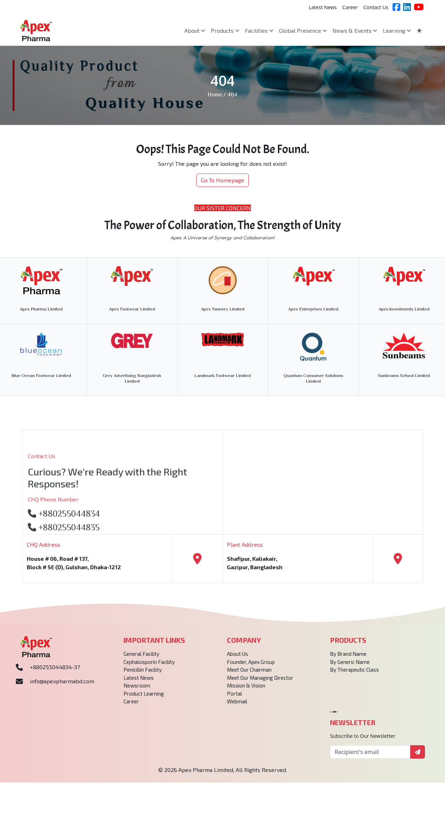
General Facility (141, 657)
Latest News (323, 7)
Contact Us (375, 7)
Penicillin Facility (142, 673)
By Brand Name (348, 657)
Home (215, 95)
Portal (234, 697)
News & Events (354, 30)
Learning (397, 30)
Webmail (237, 705)
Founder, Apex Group (251, 665)
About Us (237, 657)
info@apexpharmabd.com (62, 684)
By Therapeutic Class (354, 673)
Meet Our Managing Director (260, 681)
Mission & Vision (246, 689)
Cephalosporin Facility (149, 665)
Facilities (259, 30)
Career (350, 7)
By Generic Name (350, 665)
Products (225, 30)
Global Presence (303, 30)
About (194, 30)
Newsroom (136, 689)
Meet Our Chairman (249, 673)
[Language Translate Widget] (334, 715)
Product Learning (143, 697)
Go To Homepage (222, 180)
